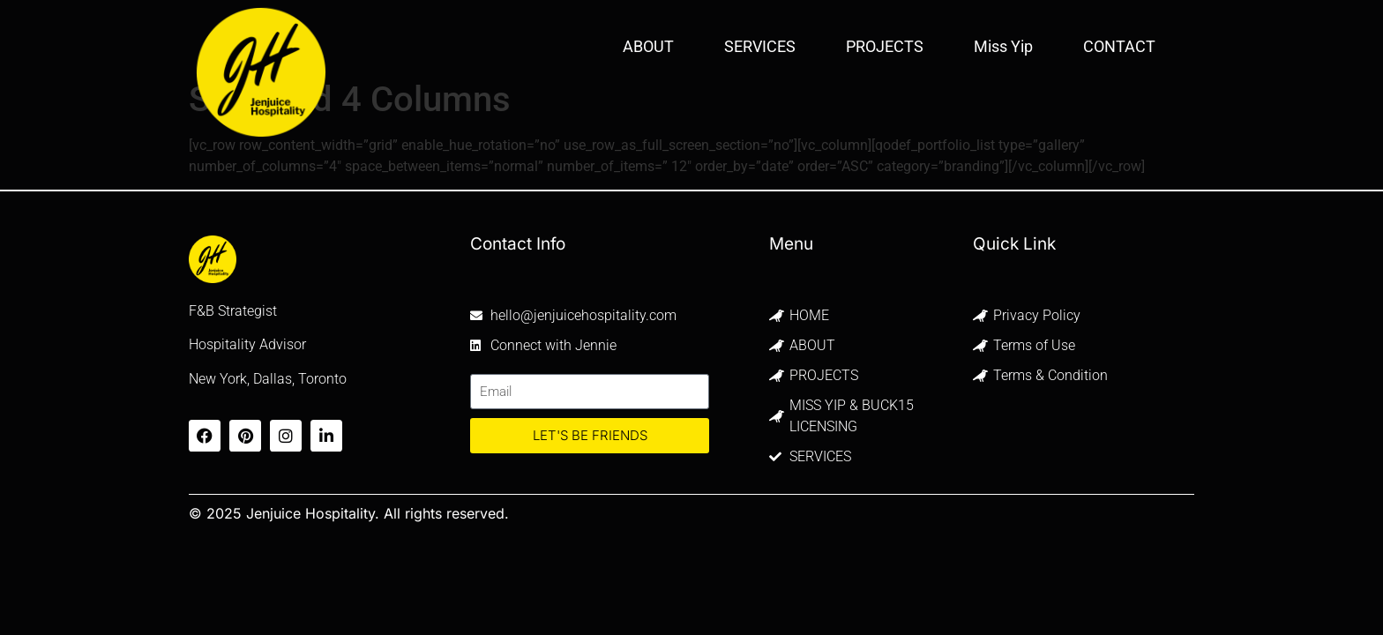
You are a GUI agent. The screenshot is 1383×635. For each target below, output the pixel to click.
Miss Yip (1003, 46)
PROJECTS (884, 46)
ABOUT (648, 46)
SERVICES (760, 46)
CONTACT (1119, 46)
